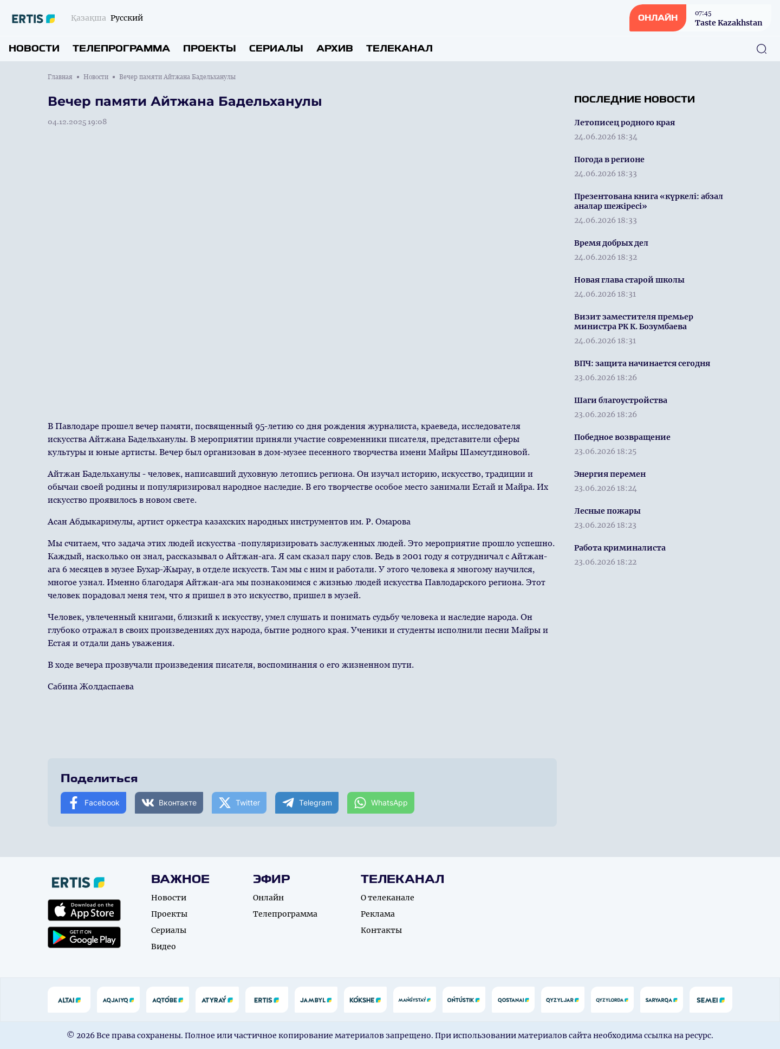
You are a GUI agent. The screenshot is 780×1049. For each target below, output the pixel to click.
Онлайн (268, 898)
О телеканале (387, 898)
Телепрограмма (121, 48)
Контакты (381, 930)
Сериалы (276, 48)
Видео (163, 946)
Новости (34, 48)
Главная (60, 77)
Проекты (209, 48)
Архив (334, 48)
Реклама (378, 914)
